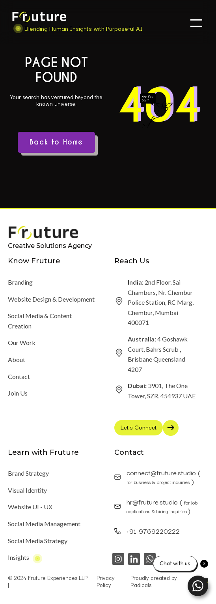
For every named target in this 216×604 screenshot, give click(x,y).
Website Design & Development (51, 299)
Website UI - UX (30, 506)
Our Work (21, 342)
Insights (18, 557)
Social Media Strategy (37, 540)
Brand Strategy (28, 473)
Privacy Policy (106, 581)
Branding (20, 282)
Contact (19, 376)
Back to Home (56, 142)
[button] (196, 23)
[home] (75, 22)
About (16, 359)
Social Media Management (44, 523)
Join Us (18, 393)
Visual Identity (27, 490)
